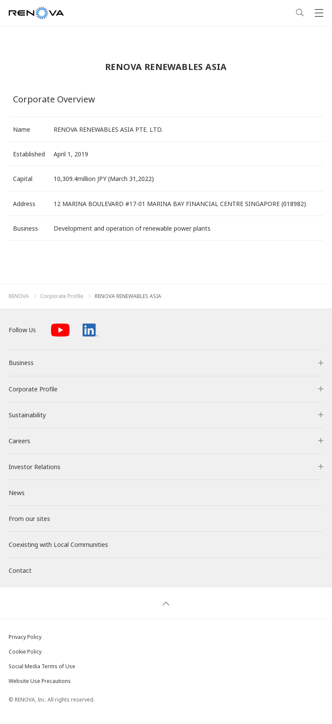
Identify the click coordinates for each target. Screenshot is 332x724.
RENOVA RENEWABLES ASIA (128, 296)
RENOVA (19, 296)
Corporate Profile (61, 296)
